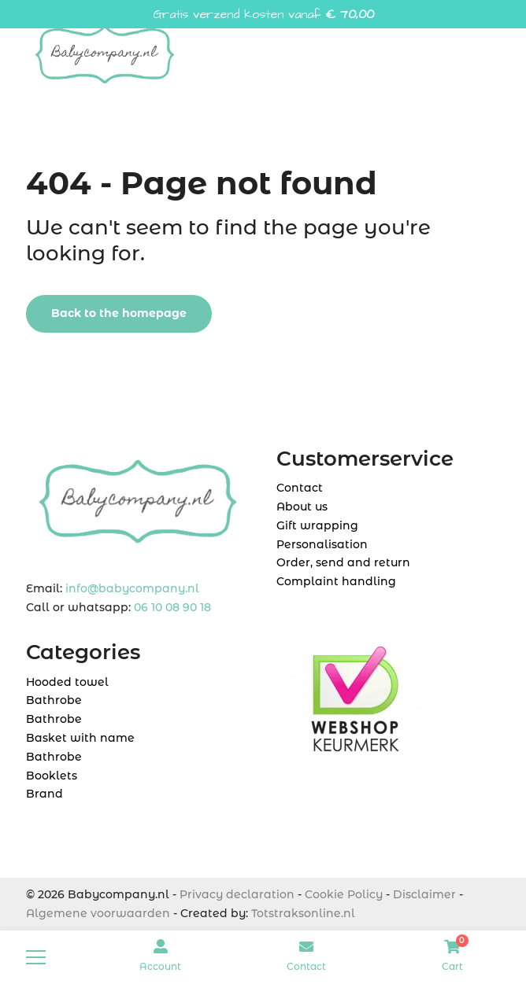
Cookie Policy (344, 894)
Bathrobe (54, 700)
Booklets (51, 775)
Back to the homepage (119, 313)
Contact (299, 488)
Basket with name (80, 738)
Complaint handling (336, 581)
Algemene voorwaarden (98, 913)
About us (302, 506)
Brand (44, 794)
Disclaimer (424, 894)
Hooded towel (67, 682)
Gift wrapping (317, 525)
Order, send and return (343, 562)
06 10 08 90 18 (172, 607)
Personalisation (322, 544)
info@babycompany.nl (132, 588)
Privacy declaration (237, 894)
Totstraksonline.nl (303, 913)
